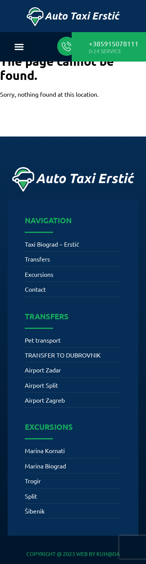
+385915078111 (113, 43)
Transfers (37, 259)
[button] (18, 46)
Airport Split (41, 385)
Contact (35, 289)
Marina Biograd (45, 466)
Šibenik (35, 511)
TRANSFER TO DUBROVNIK (63, 355)
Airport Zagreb (45, 400)
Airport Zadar (43, 370)
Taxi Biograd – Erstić (52, 244)
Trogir (33, 480)
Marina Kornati (45, 450)
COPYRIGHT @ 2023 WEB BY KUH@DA (73, 553)
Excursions (39, 274)
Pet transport (43, 340)
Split (31, 496)
